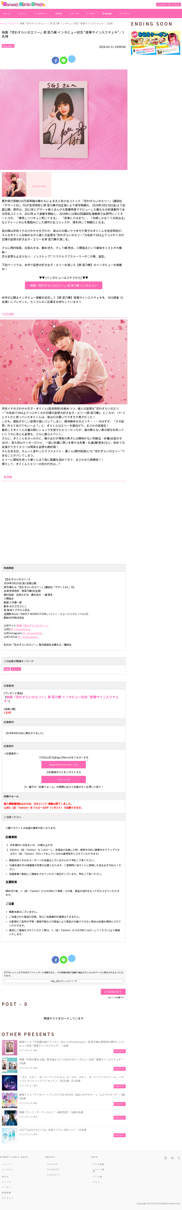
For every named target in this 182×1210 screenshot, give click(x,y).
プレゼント (125, 13)
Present (8, 45)
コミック (16, 669)
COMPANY (53, 1169)
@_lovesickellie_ (21, 629)
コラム (96, 1182)
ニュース (22, 13)
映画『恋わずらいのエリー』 (33, 625)
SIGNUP (162, 4)
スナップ (74, 13)
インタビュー (41, 13)
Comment (113, 992)
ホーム (7, 13)
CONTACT (53, 1174)
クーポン (90, 13)
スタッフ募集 (99, 1170)
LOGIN (175, 4)
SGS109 (52, 1164)
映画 (7, 669)
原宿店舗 (107, 13)
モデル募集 (99, 1164)
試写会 (58, 13)
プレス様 (97, 1176)
